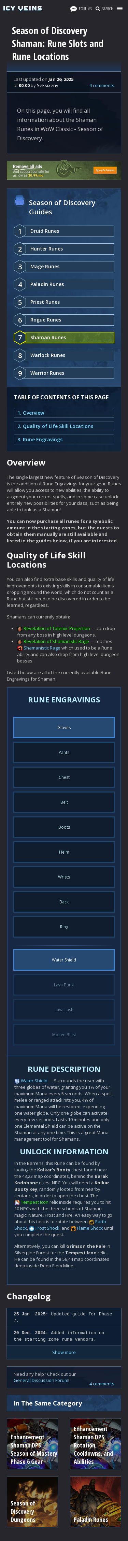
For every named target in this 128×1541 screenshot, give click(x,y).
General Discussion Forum (41, 1380)
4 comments (101, 85)
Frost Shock (47, 1228)
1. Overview (30, 413)
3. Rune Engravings (39, 439)
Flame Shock (90, 1228)
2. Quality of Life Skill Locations (55, 426)
